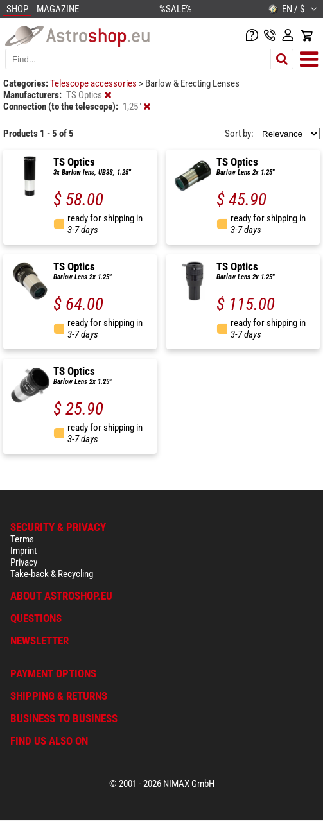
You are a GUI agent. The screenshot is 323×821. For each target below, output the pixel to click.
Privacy (23, 562)
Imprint (23, 551)
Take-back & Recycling (51, 574)
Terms (22, 539)
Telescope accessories (94, 83)
